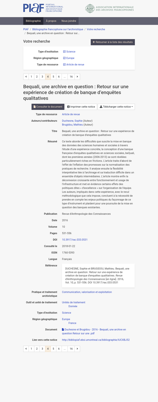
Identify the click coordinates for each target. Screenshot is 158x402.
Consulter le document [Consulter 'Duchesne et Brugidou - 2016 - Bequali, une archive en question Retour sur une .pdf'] (48, 106)
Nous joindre (68, 20)
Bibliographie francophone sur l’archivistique (57, 29)
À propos (51, 20)
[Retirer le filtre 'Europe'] (70, 58)
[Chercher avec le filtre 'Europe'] (66, 319)
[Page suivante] (77, 77)
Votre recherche (96, 29)
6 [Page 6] (59, 76)
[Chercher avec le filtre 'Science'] (66, 312)
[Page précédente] (26, 77)
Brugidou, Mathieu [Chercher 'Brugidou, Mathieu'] (72, 124)
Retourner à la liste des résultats (113, 42)
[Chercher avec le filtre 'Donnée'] (72, 306)
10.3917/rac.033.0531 (74, 239)
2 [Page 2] (37, 76)
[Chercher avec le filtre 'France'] (72, 323)
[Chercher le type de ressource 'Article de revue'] (71, 114)
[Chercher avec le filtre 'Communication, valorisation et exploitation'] (87, 292)
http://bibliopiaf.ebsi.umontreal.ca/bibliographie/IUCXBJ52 (96, 339)
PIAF (26, 29)
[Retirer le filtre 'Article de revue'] (75, 64)
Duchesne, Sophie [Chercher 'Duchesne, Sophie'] (72, 120)
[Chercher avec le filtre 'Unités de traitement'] (73, 302)
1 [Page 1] (31, 76)
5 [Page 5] (53, 76)
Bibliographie (33, 20)
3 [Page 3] (42, 76)
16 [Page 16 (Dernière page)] (71, 76)
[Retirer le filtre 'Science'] (70, 51)
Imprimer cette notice (81, 106)
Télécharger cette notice (115, 106)
